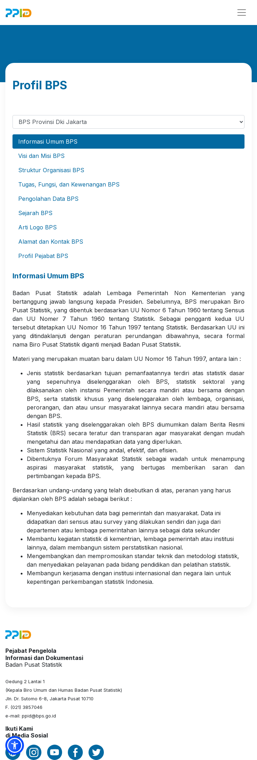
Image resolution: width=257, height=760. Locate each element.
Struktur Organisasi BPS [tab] (51, 170)
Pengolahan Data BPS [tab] (48, 198)
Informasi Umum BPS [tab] (47, 141)
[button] (14, 745)
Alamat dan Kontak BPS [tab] (50, 241)
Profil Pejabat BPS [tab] (43, 255)
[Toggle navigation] (241, 12)
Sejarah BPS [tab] (35, 213)
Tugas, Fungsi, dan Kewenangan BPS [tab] (69, 184)
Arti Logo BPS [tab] (37, 227)
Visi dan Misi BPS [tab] (41, 155)
